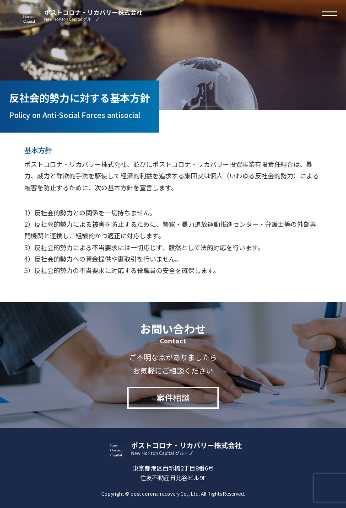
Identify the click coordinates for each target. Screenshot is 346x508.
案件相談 (173, 397)
